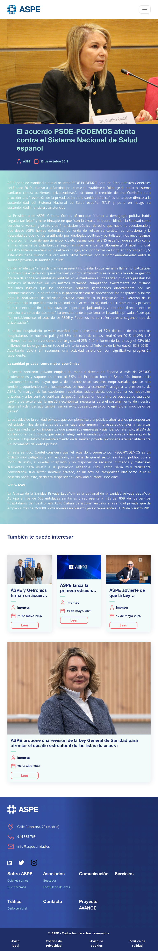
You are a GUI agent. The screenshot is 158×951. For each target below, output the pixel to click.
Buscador (49, 880)
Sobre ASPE (20, 873)
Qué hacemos (16, 887)
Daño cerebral (17, 908)
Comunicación (93, 873)
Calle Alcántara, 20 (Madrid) (33, 826)
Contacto (52, 901)
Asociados (54, 873)
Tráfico (14, 901)
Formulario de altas (56, 887)
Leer (24, 625)
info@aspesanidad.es (28, 846)
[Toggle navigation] (145, 9)
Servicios (124, 873)
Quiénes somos (17, 880)
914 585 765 (21, 836)
